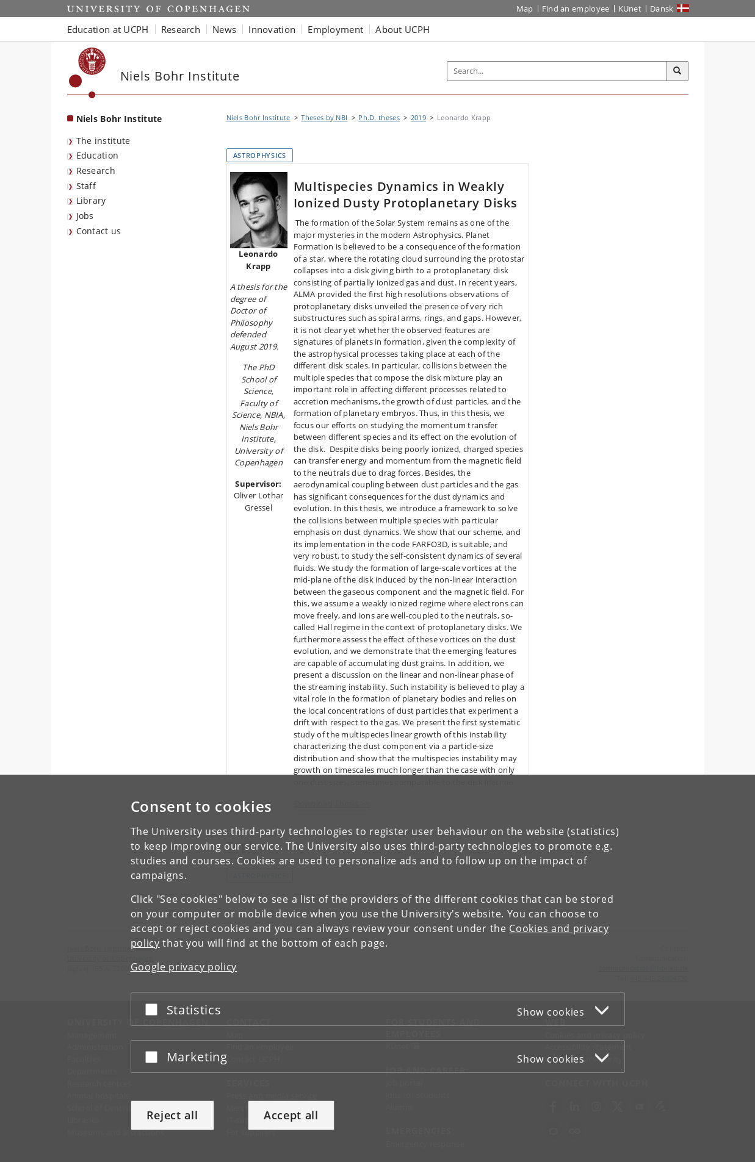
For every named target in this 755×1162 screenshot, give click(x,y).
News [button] (224, 29)
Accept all (291, 1115)
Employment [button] (335, 29)
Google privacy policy (184, 967)
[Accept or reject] (154, 1009)
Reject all (172, 1115)
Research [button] (180, 29)
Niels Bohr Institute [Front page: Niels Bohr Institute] (119, 118)
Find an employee (576, 8)
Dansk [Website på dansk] (662, 8)
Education (97, 155)
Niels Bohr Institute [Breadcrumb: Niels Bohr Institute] (258, 117)
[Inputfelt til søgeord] (557, 71)
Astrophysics (259, 155)
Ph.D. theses (379, 117)
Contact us (98, 231)
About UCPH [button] (402, 29)
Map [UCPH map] (524, 8)
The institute (103, 140)
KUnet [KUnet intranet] (630, 8)
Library (91, 200)
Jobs (85, 215)
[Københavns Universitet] (87, 73)
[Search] (677, 71)
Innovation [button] (271, 29)
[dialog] (377, 968)
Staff (86, 186)
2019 (418, 117)
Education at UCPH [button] (108, 29)
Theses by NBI (324, 117)
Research (95, 170)
